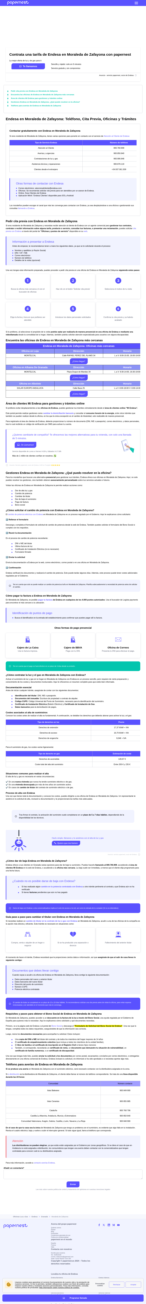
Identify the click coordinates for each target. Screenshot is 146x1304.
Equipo (53, 1229)
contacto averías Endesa (44, 1162)
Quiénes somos (56, 1228)
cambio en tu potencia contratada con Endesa (62, 886)
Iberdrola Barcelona (57, 1293)
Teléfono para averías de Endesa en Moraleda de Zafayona (34, 105)
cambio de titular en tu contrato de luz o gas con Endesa (51, 920)
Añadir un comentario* (73, 1172)
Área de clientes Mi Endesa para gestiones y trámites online (34, 98)
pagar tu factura (45, 599)
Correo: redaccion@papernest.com (62, 1257)
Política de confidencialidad (59, 1237)
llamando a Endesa (26, 207)
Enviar (73, 1183)
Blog (52, 1231)
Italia (52, 1247)
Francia (53, 1245)
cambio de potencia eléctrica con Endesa (25, 513)
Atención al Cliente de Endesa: (117, 135)
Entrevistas (54, 1233)
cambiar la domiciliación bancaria (58, 412)
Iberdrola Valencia (104, 1293)
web (85, 230)
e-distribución (13, 1073)
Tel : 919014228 (56, 1255)
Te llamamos (28, 66)
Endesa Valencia (104, 1278)
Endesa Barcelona (57, 1278)
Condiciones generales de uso (60, 1235)
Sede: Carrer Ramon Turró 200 (61, 1258)
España (53, 1243)
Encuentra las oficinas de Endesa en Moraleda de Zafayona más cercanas (40, 94)
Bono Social (57, 1025)
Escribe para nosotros (58, 1253)
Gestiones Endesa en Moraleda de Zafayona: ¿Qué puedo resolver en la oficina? (43, 101)
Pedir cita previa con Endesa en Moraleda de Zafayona (32, 91)
